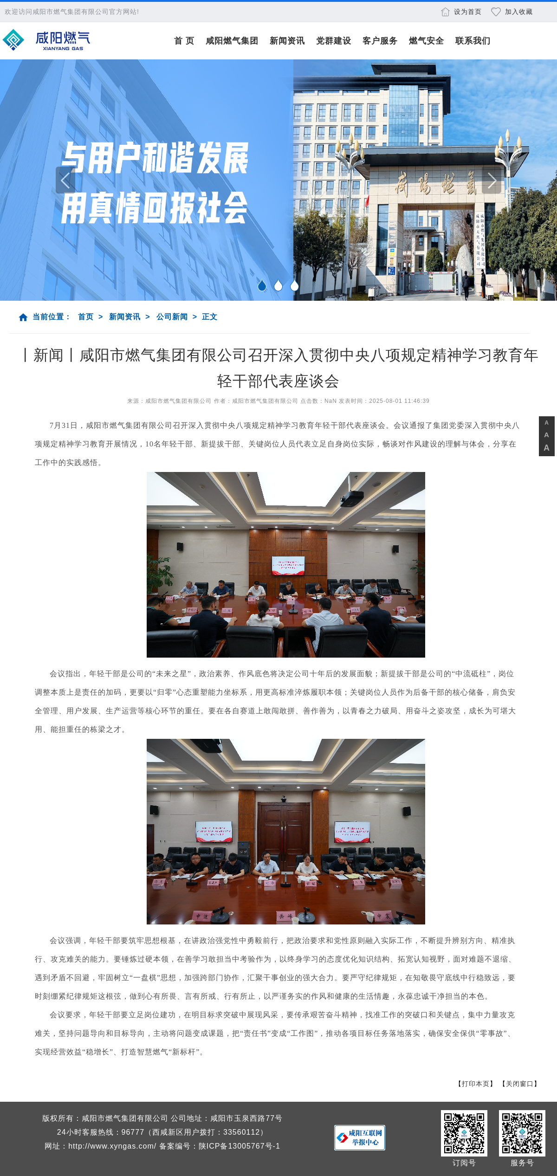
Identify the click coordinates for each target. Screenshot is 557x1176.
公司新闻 (172, 317)
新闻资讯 (287, 40)
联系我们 (473, 40)
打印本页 (476, 1083)
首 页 (184, 40)
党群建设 (333, 40)
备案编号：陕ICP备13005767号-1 (219, 1146)
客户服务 (380, 40)
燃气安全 (426, 40)
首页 (86, 317)
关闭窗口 (520, 1083)
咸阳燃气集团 (232, 40)
